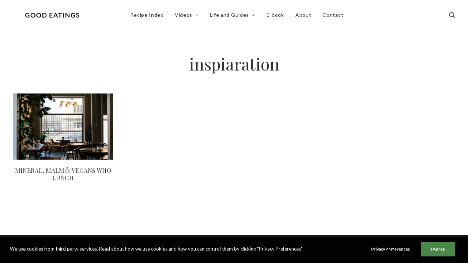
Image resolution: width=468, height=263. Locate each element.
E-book (277, 17)
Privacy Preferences (390, 249)
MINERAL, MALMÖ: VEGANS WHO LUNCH (63, 174)
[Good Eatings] (53, 17)
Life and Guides (234, 17)
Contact (334, 17)
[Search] (452, 17)
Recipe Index (148, 17)
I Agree (438, 249)
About (305, 17)
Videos (188, 17)
